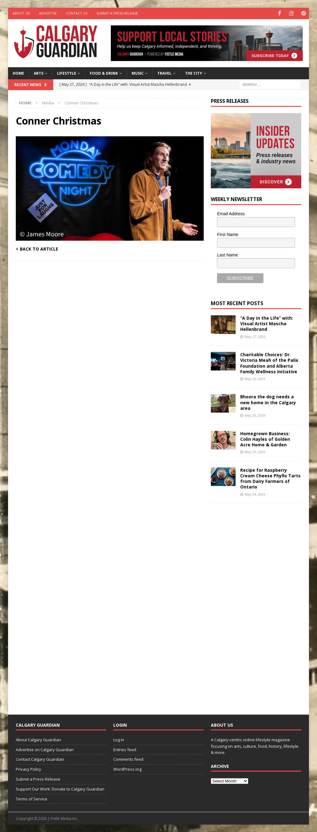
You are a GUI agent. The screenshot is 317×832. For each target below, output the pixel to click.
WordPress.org (127, 769)
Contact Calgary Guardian (40, 759)
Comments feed (128, 759)
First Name (227, 233)
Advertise (48, 13)
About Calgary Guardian (38, 739)
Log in (118, 739)
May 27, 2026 (255, 336)
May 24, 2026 (255, 493)
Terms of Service (31, 798)
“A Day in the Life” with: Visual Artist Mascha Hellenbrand (266, 322)
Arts (38, 72)
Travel (164, 72)
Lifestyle (66, 72)
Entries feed (124, 749)
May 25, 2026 (255, 451)
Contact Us (76, 13)
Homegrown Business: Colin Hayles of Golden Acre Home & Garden (265, 438)
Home (18, 72)
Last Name (227, 254)
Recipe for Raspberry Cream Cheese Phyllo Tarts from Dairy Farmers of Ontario (270, 477)
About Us (21, 13)
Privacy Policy (28, 769)
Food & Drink (104, 72)
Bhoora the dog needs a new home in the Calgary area (268, 401)
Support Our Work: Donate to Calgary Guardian (60, 788)
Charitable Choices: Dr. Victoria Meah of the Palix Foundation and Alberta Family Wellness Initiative (269, 362)
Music (138, 72)
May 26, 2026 (255, 378)
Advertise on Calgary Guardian (45, 749)
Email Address (231, 213)
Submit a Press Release (117, 13)
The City (193, 72)
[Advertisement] (257, 604)
